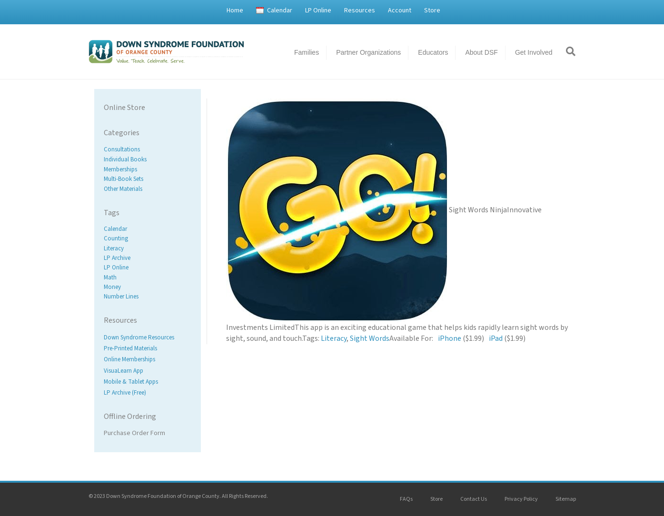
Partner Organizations (368, 52)
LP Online (318, 10)
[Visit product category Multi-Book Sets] (147, 179)
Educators (433, 52)
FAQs (406, 499)
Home (235, 10)
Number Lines (121, 296)
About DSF (481, 52)
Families (306, 52)
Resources (359, 10)
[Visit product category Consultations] (147, 150)
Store (432, 10)
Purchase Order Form (134, 433)
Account (399, 10)
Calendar (279, 10)
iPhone (449, 338)
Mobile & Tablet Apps (131, 381)
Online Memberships (129, 360)
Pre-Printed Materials (130, 349)
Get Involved (534, 52)
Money (112, 287)
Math (110, 277)
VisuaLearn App (123, 371)
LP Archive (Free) (125, 392)
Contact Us (473, 499)
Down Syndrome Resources (139, 337)
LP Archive (117, 258)
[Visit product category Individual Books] (147, 160)
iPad (496, 338)
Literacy (114, 248)
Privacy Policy (521, 499)
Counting (116, 239)
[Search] (567, 51)
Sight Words (369, 338)
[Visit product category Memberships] (147, 169)
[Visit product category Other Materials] (147, 189)
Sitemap (565, 499)
